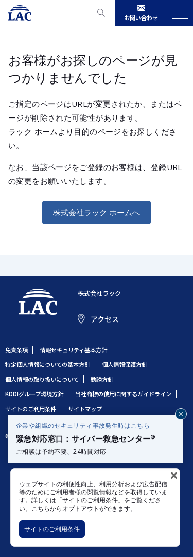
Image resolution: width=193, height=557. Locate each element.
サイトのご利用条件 (52, 529)
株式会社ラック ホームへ (96, 212)
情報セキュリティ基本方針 (73, 350)
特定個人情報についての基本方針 (47, 364)
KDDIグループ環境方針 (34, 394)
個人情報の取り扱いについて (42, 379)
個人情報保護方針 (124, 364)
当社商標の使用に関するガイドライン (123, 394)
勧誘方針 (102, 379)
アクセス (105, 319)
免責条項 (16, 350)
